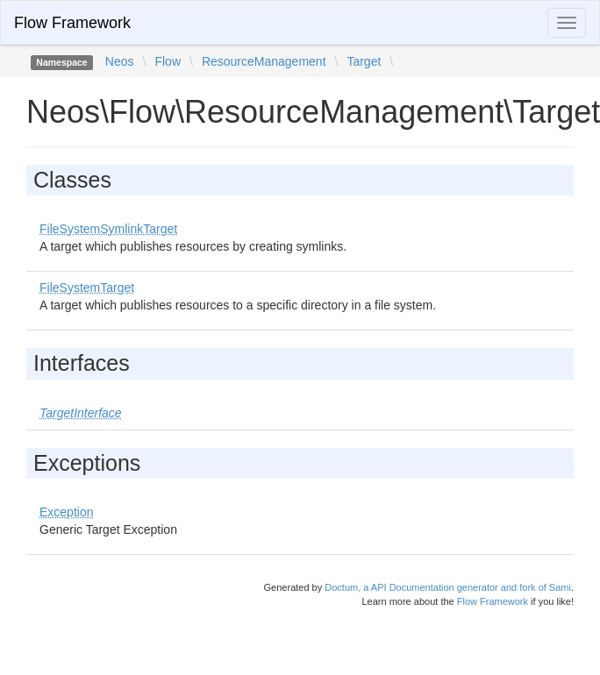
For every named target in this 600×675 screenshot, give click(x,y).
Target (363, 61)
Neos (119, 61)
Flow (167, 61)
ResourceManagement (264, 61)
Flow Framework (72, 23)
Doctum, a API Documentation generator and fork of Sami (448, 587)
